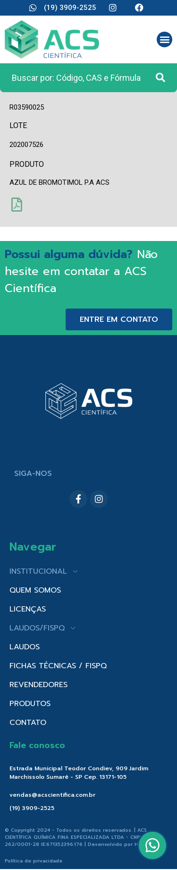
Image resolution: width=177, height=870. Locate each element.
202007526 (26, 144)
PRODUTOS (30, 703)
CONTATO (27, 722)
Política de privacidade (33, 860)
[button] (164, 39)
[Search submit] (160, 77)
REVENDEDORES (38, 684)
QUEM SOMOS (35, 590)
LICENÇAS (27, 609)
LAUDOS (24, 647)
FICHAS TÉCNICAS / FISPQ (58, 666)
